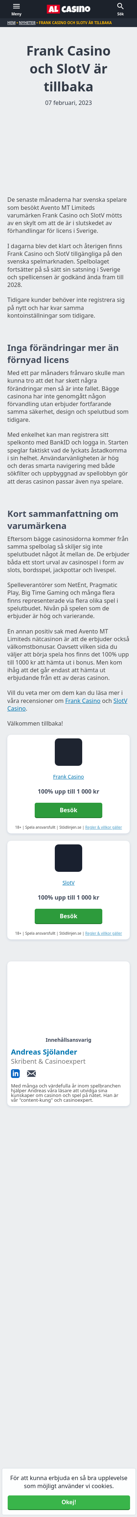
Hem (11, 22)
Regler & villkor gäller (103, 827)
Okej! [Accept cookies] (68, 1502)
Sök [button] (120, 13)
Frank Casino (82, 701)
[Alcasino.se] (69, 9)
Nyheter (27, 22)
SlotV (68, 882)
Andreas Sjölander (44, 1052)
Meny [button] (16, 13)
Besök (68, 810)
